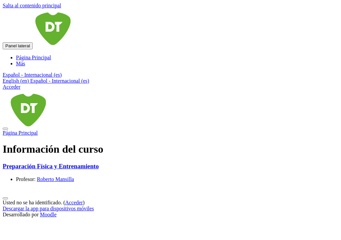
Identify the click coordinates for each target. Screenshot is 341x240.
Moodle (48, 214)
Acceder (11, 87)
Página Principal (20, 133)
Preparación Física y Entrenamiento (51, 166)
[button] (32, 75)
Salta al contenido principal (32, 5)
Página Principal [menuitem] (33, 57)
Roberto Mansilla (55, 179)
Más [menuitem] (20, 63)
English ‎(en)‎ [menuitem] (16, 81)
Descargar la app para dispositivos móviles (48, 208)
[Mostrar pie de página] (5, 198)
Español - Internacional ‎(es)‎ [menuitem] (59, 81)
